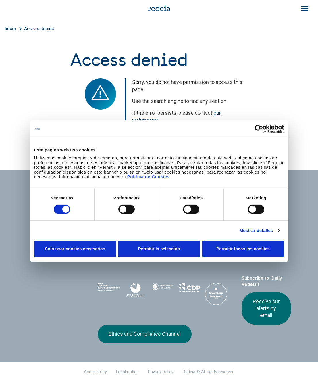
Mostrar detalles (256, 230)
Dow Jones (109, 289)
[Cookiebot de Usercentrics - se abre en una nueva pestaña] (259, 128)
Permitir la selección (159, 248)
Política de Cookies (148, 176)
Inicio (10, 28)
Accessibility (95, 371)
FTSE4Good (135, 290)
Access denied (39, 28)
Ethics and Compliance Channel (145, 334)
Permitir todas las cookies (243, 248)
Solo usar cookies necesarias (75, 248)
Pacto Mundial (162, 289)
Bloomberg (216, 294)
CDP (189, 289)
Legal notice (127, 371)
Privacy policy (161, 371)
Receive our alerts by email (266, 308)
